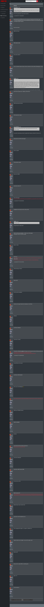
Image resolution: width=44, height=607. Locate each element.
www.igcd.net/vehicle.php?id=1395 (29, 446)
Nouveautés (3, 3)
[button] (40, 1)
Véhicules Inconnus (4, 9)
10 (31, 599)
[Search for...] (31, 1)
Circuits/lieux (3, 11)
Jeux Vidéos (3, 5)
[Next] (37, 600)
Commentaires (4, 15)
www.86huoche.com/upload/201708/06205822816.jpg (32, 352)
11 (33, 599)
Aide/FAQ (3, 17)
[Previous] (16, 600)
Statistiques (3, 13)
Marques (3, 7)
